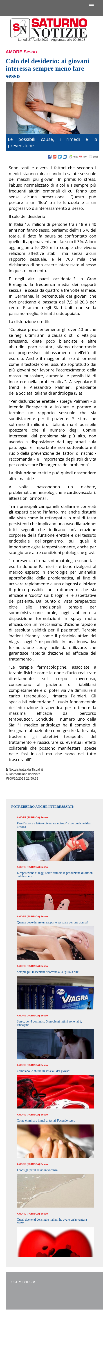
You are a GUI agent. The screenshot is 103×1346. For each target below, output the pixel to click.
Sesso (30, 51)
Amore (14, 51)
